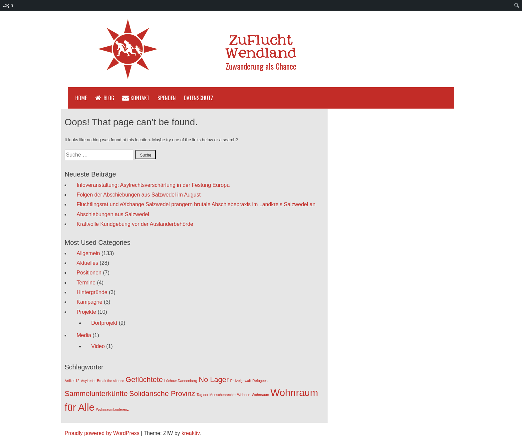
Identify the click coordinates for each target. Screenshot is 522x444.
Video (98, 346)
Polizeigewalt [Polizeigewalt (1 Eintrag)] (240, 381)
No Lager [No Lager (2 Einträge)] (214, 379)
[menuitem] (517, 5)
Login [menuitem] (7, 5)
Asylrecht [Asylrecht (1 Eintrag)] (88, 381)
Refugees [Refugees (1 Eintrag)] (260, 381)
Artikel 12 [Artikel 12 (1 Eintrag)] (72, 381)
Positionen (89, 272)
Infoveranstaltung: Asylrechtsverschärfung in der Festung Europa (153, 185)
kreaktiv (190, 433)
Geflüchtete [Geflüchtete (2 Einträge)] (144, 379)
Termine (86, 282)
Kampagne (89, 302)
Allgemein (88, 253)
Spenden (166, 98)
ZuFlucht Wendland (261, 47)
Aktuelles (87, 263)
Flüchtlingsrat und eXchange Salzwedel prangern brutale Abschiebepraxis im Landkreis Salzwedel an (196, 204)
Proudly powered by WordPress (102, 433)
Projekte (86, 312)
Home (81, 98)
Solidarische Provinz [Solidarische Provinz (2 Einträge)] (162, 393)
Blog (109, 98)
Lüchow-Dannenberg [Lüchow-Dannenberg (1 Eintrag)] (180, 381)
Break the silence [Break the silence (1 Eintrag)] (110, 381)
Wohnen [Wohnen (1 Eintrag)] (243, 395)
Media (84, 335)
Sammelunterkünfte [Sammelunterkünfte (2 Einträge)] (96, 393)
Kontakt (139, 98)
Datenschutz (198, 98)
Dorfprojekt (104, 323)
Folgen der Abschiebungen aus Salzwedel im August (139, 195)
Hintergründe (92, 292)
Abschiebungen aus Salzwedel (113, 214)
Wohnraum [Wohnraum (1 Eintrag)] (260, 395)
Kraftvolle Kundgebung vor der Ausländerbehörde (135, 224)
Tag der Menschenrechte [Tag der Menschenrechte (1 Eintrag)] (216, 395)
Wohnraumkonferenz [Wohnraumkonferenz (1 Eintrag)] (112, 409)
